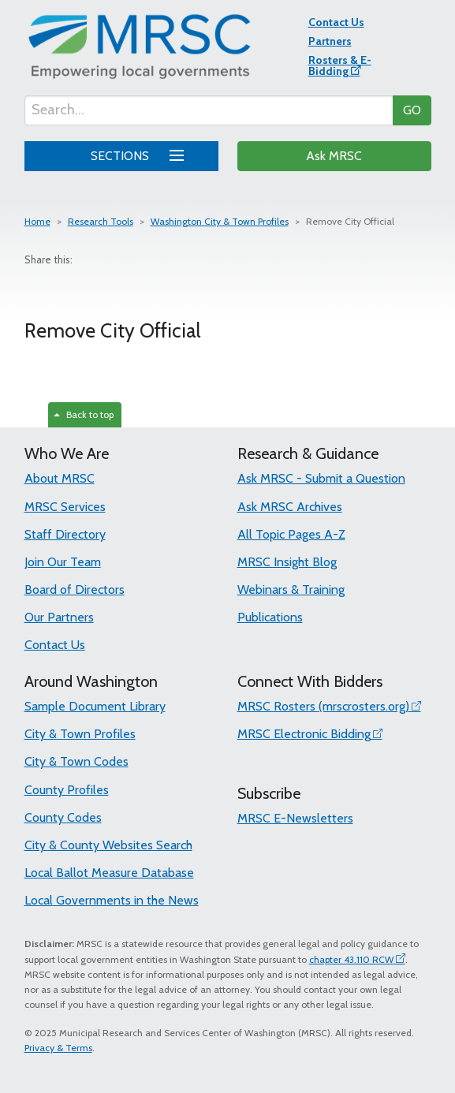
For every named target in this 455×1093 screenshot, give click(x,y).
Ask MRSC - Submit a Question (321, 478)
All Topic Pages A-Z (291, 534)
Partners (330, 41)
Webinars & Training (291, 589)
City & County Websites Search (108, 844)
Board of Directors (74, 589)
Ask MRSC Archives (289, 506)
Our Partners (59, 617)
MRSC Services (65, 506)
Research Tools (100, 221)
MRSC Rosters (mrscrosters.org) (323, 706)
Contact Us (336, 22)
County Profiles (66, 789)
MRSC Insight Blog (287, 561)
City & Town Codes (76, 761)
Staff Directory (65, 534)
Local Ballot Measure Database (109, 872)
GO (412, 110)
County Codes (63, 817)
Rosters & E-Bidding (339, 65)
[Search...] (208, 110)
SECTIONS (134, 153)
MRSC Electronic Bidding (304, 733)
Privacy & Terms (58, 1048)
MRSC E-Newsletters (295, 818)
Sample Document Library (95, 706)
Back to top (84, 414)
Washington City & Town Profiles (220, 221)
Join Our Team (62, 561)
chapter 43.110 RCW (351, 959)
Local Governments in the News (111, 900)
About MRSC (59, 478)
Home (37, 221)
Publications (270, 617)
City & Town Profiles (80, 733)
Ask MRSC (334, 155)
